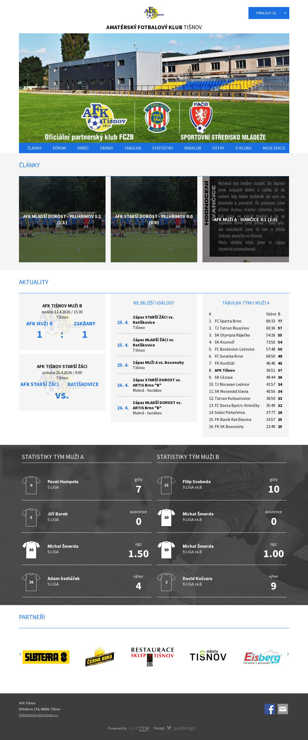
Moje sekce (274, 148)
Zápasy (106, 148)
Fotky (218, 148)
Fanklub (192, 148)
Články (35, 148)
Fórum (59, 148)
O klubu (243, 148)
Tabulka (132, 148)
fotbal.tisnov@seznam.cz (38, 714)
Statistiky (162, 148)
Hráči (83, 148)
